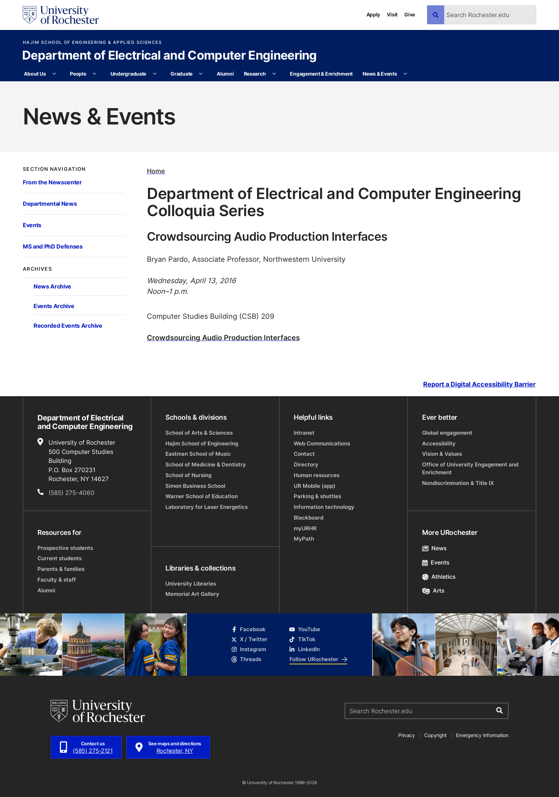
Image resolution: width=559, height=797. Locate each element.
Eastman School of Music (198, 454)
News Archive (52, 286)
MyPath (304, 538)
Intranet (304, 432)
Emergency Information (482, 735)
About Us (35, 73)
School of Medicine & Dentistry (205, 464)
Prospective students (65, 548)
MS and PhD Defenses (53, 246)
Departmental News (50, 203)
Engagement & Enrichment (321, 73)
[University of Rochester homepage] (61, 15)
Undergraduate (128, 73)
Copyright (435, 735)
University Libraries (190, 583)
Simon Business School (195, 486)
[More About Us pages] (54, 73)
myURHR (305, 528)
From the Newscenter (52, 182)
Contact (304, 454)
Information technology (324, 507)
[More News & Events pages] (405, 73)
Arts (433, 590)
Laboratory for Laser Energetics (206, 507)
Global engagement (447, 432)
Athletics (439, 577)
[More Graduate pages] (201, 73)
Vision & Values (442, 454)
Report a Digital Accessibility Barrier (479, 384)
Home (156, 171)
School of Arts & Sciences (199, 432)
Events (32, 225)
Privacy (406, 735)
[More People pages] (94, 73)
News (434, 548)
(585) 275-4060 (71, 492)
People (78, 73)
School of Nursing (188, 475)
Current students (59, 558)
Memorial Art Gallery (192, 594)
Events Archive (54, 306)
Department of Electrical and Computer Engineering (169, 55)
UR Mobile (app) (314, 486)
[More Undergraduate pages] (155, 73)
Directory (306, 464)
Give (409, 14)
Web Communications (322, 443)
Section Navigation (54, 169)
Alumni (225, 73)
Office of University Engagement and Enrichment (470, 468)
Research (255, 73)
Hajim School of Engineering (201, 443)
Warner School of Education (201, 496)
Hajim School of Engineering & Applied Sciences (92, 42)
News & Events (380, 73)
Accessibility (439, 443)
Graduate (181, 73)
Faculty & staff (56, 579)
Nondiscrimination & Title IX (458, 483)
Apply (373, 14)
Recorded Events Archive (68, 325)
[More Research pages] (274, 73)
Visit (392, 14)
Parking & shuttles (317, 496)
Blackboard (308, 517)
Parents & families (60, 569)
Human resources (316, 475)
